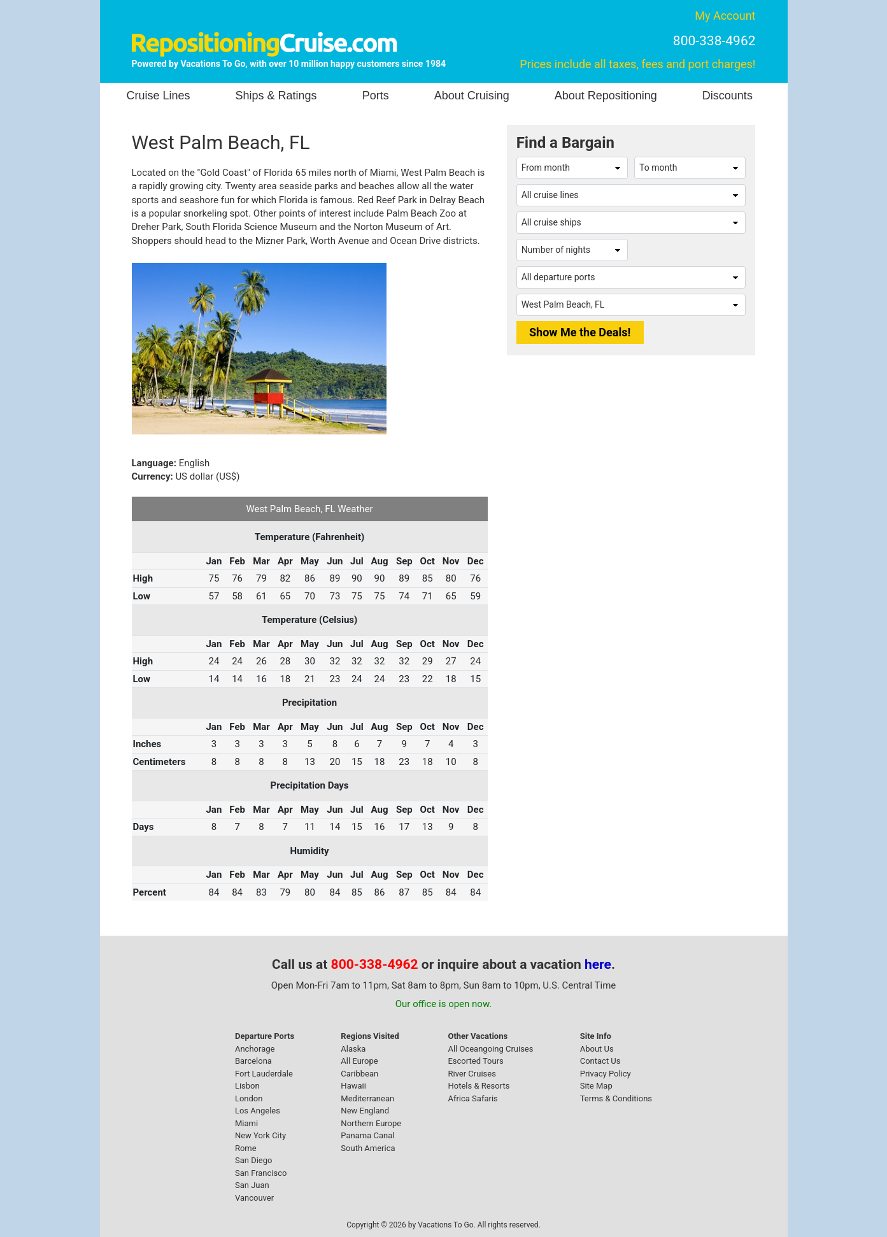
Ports (375, 95)
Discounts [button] (727, 95)
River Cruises (471, 1073)
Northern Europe (371, 1123)
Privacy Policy (605, 1073)
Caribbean (359, 1073)
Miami (246, 1123)
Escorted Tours (475, 1061)
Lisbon (247, 1085)
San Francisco (261, 1173)
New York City (260, 1135)
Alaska (353, 1049)
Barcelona (253, 1061)
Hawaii (353, 1085)
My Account (725, 15)
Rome (246, 1148)
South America (368, 1148)
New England (365, 1110)
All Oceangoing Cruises (490, 1049)
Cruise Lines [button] (158, 95)
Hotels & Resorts (478, 1085)
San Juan (252, 1185)
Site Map (596, 1085)
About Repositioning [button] (606, 95)
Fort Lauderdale (264, 1073)
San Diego (254, 1160)
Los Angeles (257, 1110)
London (249, 1098)
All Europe (359, 1061)
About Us (597, 1049)
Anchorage (254, 1049)
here (598, 964)
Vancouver (254, 1198)
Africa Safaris (472, 1098)
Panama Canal (367, 1135)
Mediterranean (367, 1098)
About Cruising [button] (471, 95)
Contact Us (600, 1061)
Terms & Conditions (616, 1098)
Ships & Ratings (276, 95)
